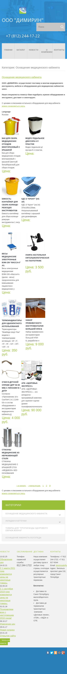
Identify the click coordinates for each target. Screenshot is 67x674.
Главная (8, 50)
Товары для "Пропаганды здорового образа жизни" (26, 529)
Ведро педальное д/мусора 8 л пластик (34, 141)
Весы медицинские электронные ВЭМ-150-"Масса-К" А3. (11, 259)
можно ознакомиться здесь (13, 106)
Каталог (21, 50)
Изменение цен (7, 624)
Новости (33, 50)
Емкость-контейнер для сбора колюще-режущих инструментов (10, 205)
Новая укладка (7, 630)
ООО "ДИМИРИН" (22, 20)
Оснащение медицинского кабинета (26, 513)
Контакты (59, 50)
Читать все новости (5, 641)
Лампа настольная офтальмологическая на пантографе (37, 258)
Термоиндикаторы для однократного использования (12, 323)
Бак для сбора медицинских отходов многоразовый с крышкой (11, 144)
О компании (46, 51)
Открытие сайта (8, 636)
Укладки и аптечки (15, 520)
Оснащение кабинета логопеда (23, 537)
